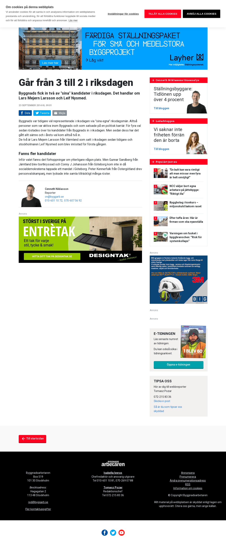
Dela (25, 113)
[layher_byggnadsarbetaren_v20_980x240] (113, 46)
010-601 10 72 (53, 200)
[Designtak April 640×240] (80, 239)
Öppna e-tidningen (178, 364)
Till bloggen (161, 108)
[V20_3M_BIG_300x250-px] (179, 279)
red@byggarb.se (38, 502)
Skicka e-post (162, 401)
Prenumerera (188, 476)
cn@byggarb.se (54, 196)
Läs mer (73, 20)
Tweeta (42, 113)
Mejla (60, 113)
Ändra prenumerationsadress (188, 480)
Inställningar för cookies (123, 13)
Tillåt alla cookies (162, 13)
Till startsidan (32, 438)
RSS (187, 484)
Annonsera (188, 472)
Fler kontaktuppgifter (38, 509)
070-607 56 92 (73, 200)
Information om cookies (187, 488)
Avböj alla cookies (201, 13)
